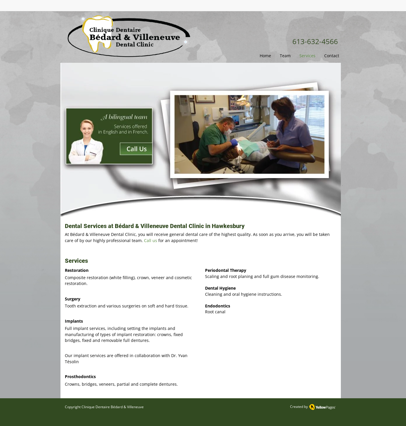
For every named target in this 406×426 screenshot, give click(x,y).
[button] (285, 56)
